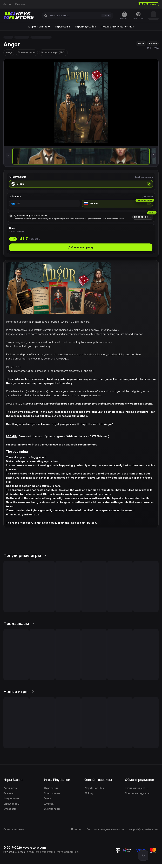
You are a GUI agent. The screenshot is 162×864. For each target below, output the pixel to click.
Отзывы (7, 4)
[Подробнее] (142, 217)
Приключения (27, 52)
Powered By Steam (14, 851)
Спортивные (52, 793)
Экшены (8, 793)
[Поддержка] (143, 855)
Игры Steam (62, 26)
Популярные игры (24, 555)
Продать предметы (137, 793)
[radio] (81, 184)
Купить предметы (136, 788)
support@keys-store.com (144, 829)
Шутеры (49, 803)
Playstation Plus (94, 788)
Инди (9, 52)
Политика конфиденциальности (105, 829)
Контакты (20, 4)
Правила (76, 829)
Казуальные (11, 798)
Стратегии (10, 808)
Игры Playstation (85, 26)
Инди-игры (10, 788)
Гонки (47, 798)
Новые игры (18, 691)
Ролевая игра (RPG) (53, 52)
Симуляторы (11, 803)
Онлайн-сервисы (98, 780)
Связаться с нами (13, 829)
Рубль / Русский (148, 4)
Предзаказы (18, 623)
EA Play (88, 793)
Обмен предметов (139, 780)
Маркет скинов (39, 26)
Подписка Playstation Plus (118, 26)
